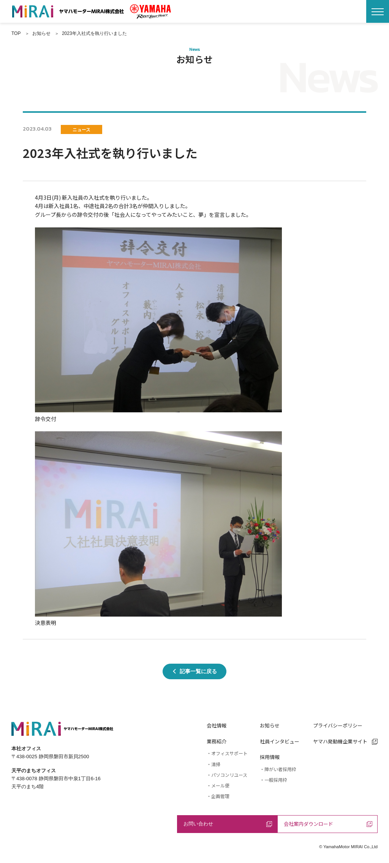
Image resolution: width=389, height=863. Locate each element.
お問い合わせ (227, 824)
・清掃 (213, 764)
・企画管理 (218, 796)
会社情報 (216, 725)
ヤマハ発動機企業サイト (345, 741)
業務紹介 (216, 741)
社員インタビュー (279, 741)
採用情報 (270, 756)
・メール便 (218, 785)
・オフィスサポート (227, 753)
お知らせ (270, 725)
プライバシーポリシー (337, 725)
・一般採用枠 (273, 779)
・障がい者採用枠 (278, 769)
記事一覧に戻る (194, 671)
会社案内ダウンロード (328, 823)
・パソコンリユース (227, 774)
